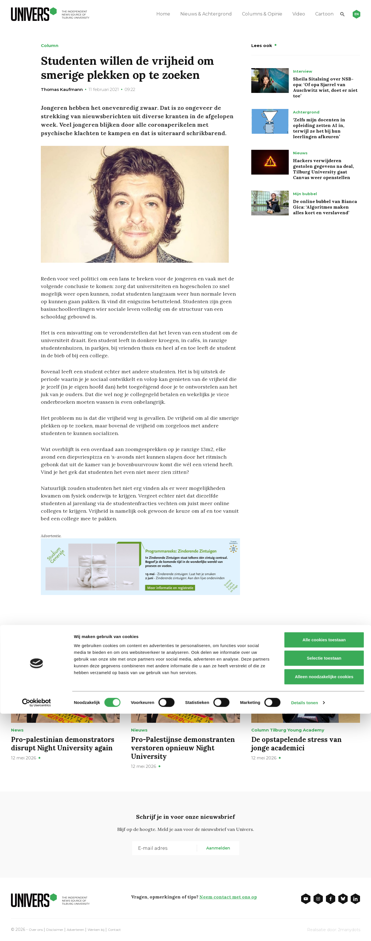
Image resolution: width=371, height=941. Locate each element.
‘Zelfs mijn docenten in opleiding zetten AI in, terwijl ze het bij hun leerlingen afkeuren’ (319, 128)
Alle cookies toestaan (323, 867)
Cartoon (313, 14)
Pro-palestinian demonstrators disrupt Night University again (62, 743)
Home (152, 14)
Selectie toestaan (324, 885)
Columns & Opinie (250, 14)
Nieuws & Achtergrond (194, 14)
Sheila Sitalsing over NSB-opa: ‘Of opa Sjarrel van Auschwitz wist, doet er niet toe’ (325, 87)
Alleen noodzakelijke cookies (324, 904)
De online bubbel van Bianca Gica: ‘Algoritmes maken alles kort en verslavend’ (325, 207)
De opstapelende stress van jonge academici (296, 743)
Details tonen (304, 929)
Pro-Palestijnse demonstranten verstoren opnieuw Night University (183, 748)
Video (287, 14)
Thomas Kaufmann (62, 89)
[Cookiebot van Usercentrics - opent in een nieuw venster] (36, 930)
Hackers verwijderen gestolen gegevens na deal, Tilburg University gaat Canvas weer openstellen (323, 169)
